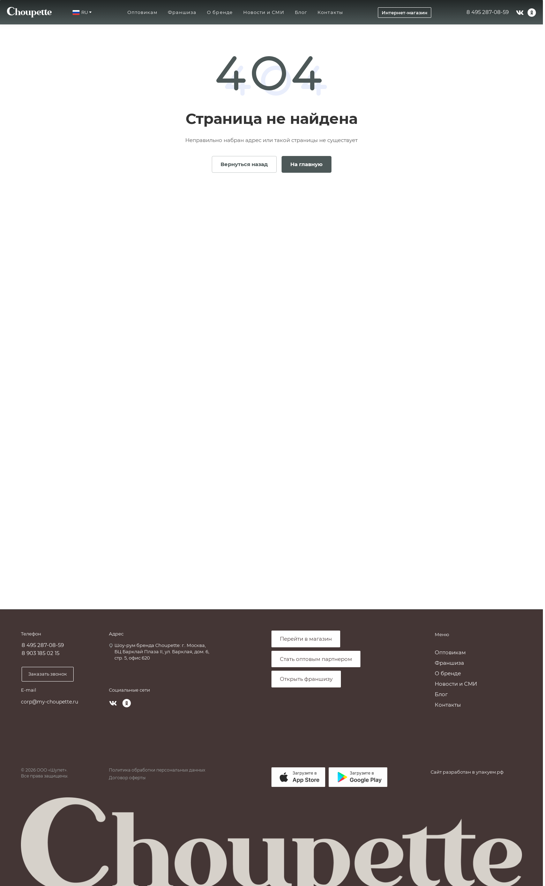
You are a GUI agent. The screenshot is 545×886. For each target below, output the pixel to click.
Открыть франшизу (306, 679)
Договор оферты (127, 777)
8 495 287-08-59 (487, 12)
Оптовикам (450, 652)
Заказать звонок (47, 674)
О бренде (448, 673)
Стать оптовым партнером (316, 659)
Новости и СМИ (456, 683)
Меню (442, 634)
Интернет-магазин (404, 12)
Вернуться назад (244, 164)
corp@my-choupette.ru (49, 702)
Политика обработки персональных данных (157, 770)
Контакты (448, 704)
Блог (441, 694)
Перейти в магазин (306, 638)
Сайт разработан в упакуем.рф (467, 772)
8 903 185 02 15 (40, 653)
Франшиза (449, 663)
